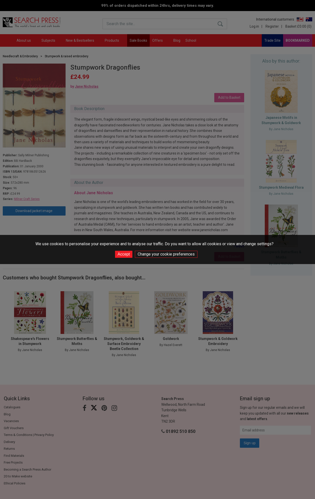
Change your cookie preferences (166, 254)
